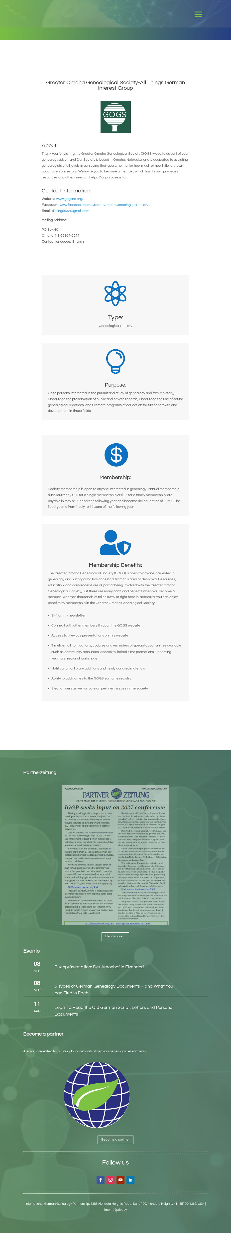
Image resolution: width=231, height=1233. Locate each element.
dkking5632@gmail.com (70, 211)
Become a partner (115, 1139)
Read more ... (115, 936)
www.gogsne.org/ (69, 199)
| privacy (121, 1210)
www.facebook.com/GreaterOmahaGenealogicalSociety (104, 205)
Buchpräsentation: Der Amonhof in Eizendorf (99, 967)
